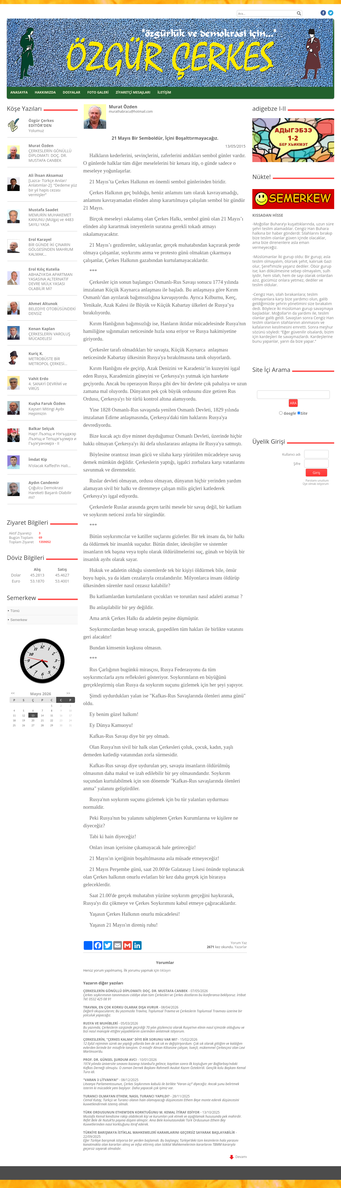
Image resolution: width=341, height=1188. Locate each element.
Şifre (297, 464)
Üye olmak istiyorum (316, 484)
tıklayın (165, 970)
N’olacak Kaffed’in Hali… (50, 465)
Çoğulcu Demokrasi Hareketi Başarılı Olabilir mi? (50, 492)
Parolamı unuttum (317, 480)
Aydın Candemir (44, 482)
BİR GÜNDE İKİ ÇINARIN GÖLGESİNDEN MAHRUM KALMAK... (51, 249)
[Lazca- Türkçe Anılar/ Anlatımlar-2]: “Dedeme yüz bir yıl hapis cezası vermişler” (53, 187)
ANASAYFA (19, 92)
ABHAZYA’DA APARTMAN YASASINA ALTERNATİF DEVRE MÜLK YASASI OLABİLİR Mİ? (51, 281)
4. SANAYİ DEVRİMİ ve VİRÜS (48, 386)
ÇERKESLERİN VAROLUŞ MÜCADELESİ (49, 336)
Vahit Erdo (38, 378)
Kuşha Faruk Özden (47, 403)
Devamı (238, 1156)
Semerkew (18, 620)
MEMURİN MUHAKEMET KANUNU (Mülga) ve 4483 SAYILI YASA (51, 219)
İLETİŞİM (164, 92)
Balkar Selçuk (42, 428)
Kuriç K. (36, 353)
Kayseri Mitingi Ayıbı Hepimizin (46, 411)
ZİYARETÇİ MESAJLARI (133, 92)
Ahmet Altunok (43, 303)
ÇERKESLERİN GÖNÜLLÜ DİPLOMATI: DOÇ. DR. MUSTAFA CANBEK (50, 155)
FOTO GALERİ (98, 92)
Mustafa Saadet (43, 209)
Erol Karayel (40, 239)
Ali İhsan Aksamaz (46, 175)
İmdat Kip (38, 459)
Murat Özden (41, 145)
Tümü (14, 611)
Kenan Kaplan (42, 328)
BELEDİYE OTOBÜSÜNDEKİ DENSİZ (52, 311)
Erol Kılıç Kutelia (44, 269)
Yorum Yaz (239, 943)
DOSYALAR (71, 92)
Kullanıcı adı (291, 455)
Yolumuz (36, 130)
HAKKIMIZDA (45, 92)
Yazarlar (241, 947)
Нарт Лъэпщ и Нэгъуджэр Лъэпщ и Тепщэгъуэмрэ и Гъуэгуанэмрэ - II (52, 438)
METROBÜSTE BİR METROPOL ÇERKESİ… (48, 361)
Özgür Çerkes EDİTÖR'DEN (41, 123)
